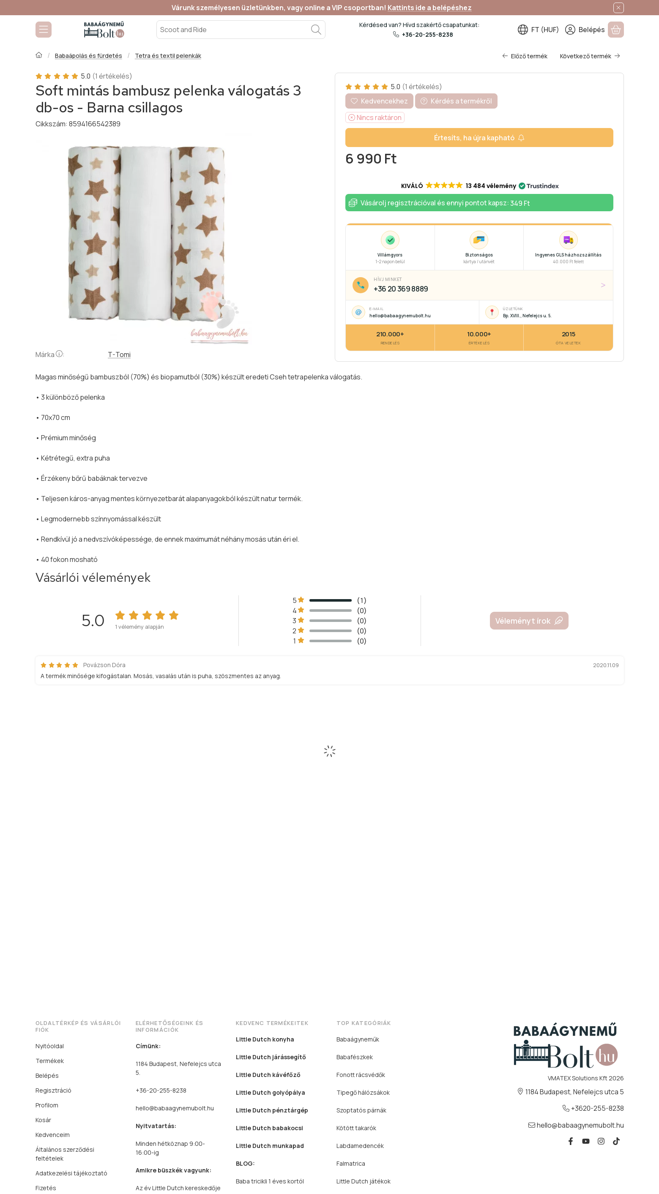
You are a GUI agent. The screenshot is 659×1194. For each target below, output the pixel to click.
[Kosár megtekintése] (616, 30)
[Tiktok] (616, 1141)
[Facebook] (570, 1141)
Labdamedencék (360, 1146)
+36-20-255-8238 (427, 34)
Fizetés (46, 1188)
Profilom (47, 1105)
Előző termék (524, 56)
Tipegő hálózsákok (363, 1092)
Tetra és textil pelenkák (167, 56)
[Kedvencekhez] (379, 101)
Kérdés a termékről (456, 101)
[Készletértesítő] (479, 137)
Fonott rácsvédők (360, 1075)
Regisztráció (53, 1090)
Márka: (50, 354)
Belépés (47, 1075)
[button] (479, 186)
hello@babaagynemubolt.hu (175, 1108)
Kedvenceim (53, 1135)
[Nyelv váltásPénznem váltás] (538, 30)
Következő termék (590, 56)
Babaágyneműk (357, 1039)
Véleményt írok (529, 621)
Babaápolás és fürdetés (88, 56)
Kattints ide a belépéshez (430, 7)
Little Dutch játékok (363, 1181)
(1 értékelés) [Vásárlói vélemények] (112, 76)
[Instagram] (601, 1141)
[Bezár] (618, 8)
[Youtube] (585, 1141)
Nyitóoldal (50, 1046)
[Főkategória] (39, 56)
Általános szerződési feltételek (65, 1153)
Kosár (43, 1120)
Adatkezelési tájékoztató (71, 1173)
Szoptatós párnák (361, 1110)
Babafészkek (354, 1057)
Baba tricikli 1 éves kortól (270, 1181)
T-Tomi (119, 354)
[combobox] (240, 29)
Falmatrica (350, 1163)
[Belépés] (585, 30)
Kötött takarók (356, 1128)
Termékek (50, 1061)
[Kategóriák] (44, 30)
